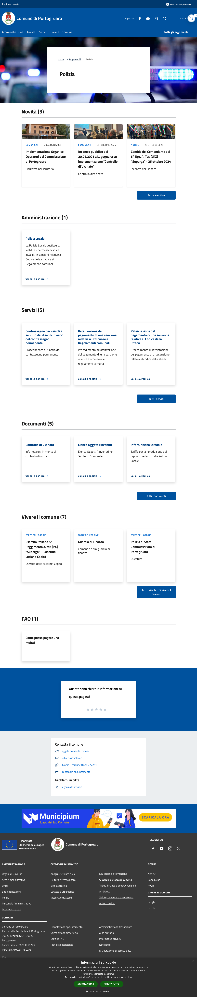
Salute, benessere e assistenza (116, 897)
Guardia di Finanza (91, 541)
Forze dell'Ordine (36, 535)
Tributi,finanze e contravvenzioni (117, 886)
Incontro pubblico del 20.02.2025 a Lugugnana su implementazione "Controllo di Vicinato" (98, 159)
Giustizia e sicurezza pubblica (115, 880)
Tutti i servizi (156, 399)
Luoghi (151, 902)
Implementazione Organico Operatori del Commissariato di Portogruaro (46, 156)
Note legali (105, 945)
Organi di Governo (12, 874)
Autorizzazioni (107, 903)
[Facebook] (137, 18)
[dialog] (98, 977)
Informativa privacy (110, 939)
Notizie (135, 145)
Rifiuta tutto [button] (111, 984)
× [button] (193, 961)
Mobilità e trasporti (61, 898)
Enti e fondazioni (11, 892)
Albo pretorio (106, 933)
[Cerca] (191, 18)
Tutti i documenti (156, 496)
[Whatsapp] (161, 18)
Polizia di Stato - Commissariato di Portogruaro (143, 546)
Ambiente (104, 891)
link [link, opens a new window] (130, 977)
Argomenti (75, 59)
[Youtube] (145, 18)
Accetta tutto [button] (86, 984)
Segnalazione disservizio (64, 933)
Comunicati (32, 145)
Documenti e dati (11, 909)
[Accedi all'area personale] (178, 4)
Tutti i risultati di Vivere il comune (156, 592)
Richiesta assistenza (62, 945)
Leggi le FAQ (57, 939)
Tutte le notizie (156, 195)
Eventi (151, 908)
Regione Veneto (10, 4)
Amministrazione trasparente (115, 927)
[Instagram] (153, 18)
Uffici (5, 886)
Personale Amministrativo (16, 903)
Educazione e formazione (113, 874)
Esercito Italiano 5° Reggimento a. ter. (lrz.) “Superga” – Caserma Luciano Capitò (42, 549)
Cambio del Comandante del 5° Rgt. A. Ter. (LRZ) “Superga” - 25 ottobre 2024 (151, 156)
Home (61, 59)
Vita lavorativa (59, 886)
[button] (98, 991)
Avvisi (151, 886)
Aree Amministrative (13, 880)
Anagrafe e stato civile (63, 874)
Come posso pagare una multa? (42, 640)
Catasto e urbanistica (62, 892)
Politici (6, 898)
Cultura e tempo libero (63, 880)
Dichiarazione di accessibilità (115, 951)
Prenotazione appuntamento (66, 927)
